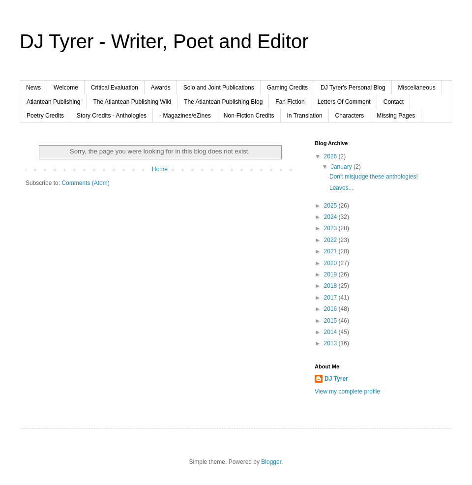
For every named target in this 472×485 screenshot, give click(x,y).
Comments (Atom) (85, 183)
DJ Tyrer (336, 378)
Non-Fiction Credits (249, 115)
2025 (331, 205)
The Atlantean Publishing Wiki (132, 101)
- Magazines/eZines (185, 115)
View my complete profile (347, 391)
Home (160, 169)
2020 (331, 263)
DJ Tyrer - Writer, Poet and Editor (164, 41)
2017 (331, 297)
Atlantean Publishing (53, 101)
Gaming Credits (287, 87)
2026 (331, 156)
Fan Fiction (289, 101)
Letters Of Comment (344, 101)
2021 (331, 251)
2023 (331, 228)
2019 (331, 274)
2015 (331, 320)
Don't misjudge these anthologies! (373, 176)
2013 (331, 343)
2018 (331, 285)
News (33, 87)
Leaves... (341, 187)
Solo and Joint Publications (218, 87)
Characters (349, 115)
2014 (331, 332)
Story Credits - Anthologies (112, 115)
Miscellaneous (417, 87)
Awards (161, 87)
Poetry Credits (45, 115)
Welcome (66, 87)
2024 (331, 216)
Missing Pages (396, 115)
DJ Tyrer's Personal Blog (353, 87)
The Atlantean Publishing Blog (223, 101)
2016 (331, 308)
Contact (394, 101)
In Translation (305, 115)
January (342, 166)
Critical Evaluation (114, 87)
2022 (331, 240)
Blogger (271, 461)
